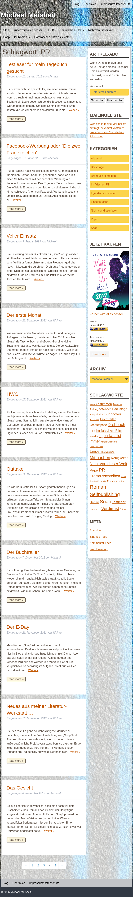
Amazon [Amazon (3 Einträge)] (117, 404)
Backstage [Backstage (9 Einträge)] (119, 409)
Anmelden (96, 530)
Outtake (15, 469)
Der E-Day (18, 627)
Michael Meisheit (28, 15)
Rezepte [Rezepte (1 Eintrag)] (124, 481)
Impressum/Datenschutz (115, 4)
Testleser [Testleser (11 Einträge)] (119, 502)
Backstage (97, 167)
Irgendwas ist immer (103, 193)
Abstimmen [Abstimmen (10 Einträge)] (103, 404)
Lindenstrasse (99, 201)
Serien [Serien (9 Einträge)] (94, 502)
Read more (99, 354)
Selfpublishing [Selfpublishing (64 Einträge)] (105, 494)
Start (6, 30)
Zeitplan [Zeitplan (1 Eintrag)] (123, 509)
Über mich (90, 4)
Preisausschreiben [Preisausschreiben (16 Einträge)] (105, 476)
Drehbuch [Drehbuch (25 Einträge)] (116, 424)
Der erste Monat (24, 315)
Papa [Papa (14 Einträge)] (94, 470)
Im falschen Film (73, 30)
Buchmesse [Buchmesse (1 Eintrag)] (94, 420)
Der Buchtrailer (23, 552)
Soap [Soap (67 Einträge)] (105, 501)
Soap (94, 227)
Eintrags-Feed (98, 536)
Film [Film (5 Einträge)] (92, 430)
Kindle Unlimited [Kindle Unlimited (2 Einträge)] (109, 441)
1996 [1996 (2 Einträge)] (92, 404)
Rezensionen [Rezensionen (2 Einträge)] (113, 481)
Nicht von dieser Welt (101, 30)
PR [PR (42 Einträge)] (102, 470)
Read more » (16, 118)
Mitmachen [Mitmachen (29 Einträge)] (100, 457)
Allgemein (97, 158)
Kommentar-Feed (100, 542)
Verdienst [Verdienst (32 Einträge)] (110, 508)
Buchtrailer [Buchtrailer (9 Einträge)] (108, 419)
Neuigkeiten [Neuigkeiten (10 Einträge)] (119, 458)
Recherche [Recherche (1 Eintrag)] (101, 481)
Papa (94, 219)
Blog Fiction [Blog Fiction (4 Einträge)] (96, 414)
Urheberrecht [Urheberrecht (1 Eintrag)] (95, 509)
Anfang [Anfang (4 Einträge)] (94, 409)
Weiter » (74, 110)
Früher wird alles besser (27, 30)
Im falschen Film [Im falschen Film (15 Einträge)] (109, 430)
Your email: (96, 86)
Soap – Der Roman (17, 37)
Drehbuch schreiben (103, 175)
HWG (12, 394)
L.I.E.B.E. (51, 30)
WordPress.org (99, 549)
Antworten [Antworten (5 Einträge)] (105, 409)
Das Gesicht (20, 788)
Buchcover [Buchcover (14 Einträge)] (112, 414)
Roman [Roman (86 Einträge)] (98, 487)
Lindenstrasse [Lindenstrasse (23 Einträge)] (102, 451)
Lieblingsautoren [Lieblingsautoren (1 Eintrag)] (96, 446)
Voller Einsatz (21, 236)
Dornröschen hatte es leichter (52, 37)
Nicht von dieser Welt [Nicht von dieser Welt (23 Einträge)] (108, 463)
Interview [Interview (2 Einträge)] (94, 436)
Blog (76, 4)
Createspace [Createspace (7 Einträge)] (98, 425)
